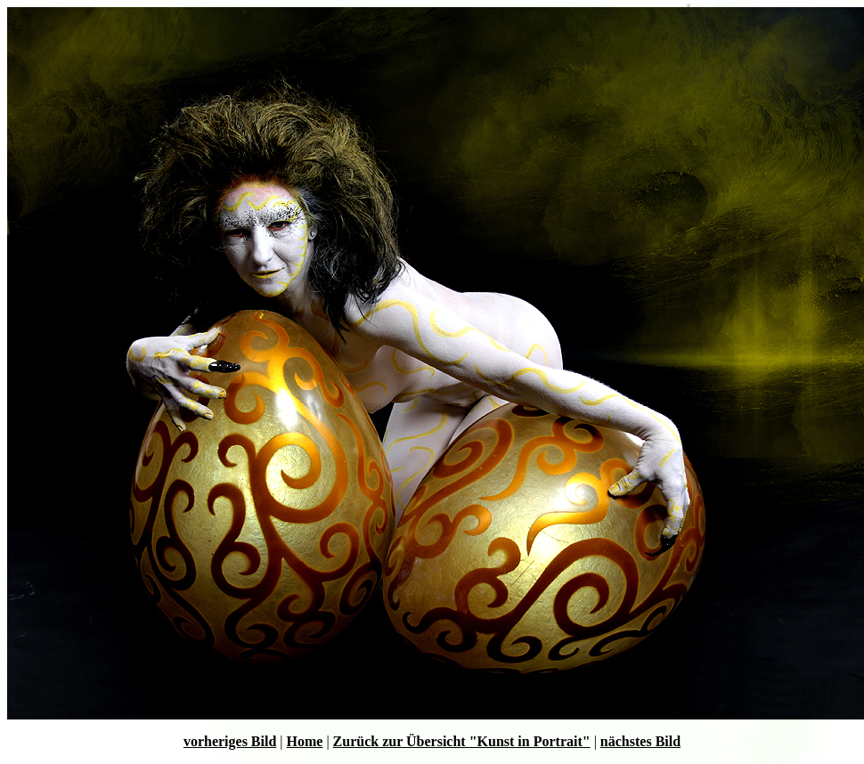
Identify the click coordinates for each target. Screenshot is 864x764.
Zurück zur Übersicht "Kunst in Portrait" (462, 741)
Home (305, 741)
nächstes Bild (640, 741)
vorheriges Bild (229, 741)
